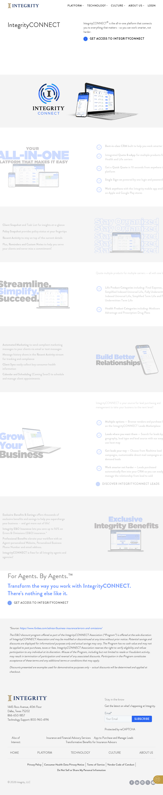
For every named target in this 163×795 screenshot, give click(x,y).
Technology (96, 5)
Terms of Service (96, 764)
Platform (75, 5)
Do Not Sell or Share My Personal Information (81, 770)
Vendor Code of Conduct (120, 764)
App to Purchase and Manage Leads (113, 738)
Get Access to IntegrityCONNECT (117, 39)
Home (14, 753)
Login (152, 5)
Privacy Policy (34, 764)
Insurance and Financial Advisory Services (68, 738)
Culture (117, 5)
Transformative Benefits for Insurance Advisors (91, 742)
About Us (135, 5)
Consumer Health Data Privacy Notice (64, 764)
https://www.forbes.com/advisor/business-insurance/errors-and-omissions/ (61, 628)
